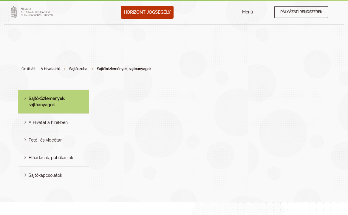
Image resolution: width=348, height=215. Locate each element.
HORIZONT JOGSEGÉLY (147, 12)
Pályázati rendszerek (301, 12)
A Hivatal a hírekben (48, 122)
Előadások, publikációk (51, 157)
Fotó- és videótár (45, 140)
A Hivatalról (50, 69)
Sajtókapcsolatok (45, 175)
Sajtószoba (78, 69)
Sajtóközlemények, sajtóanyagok (124, 69)
